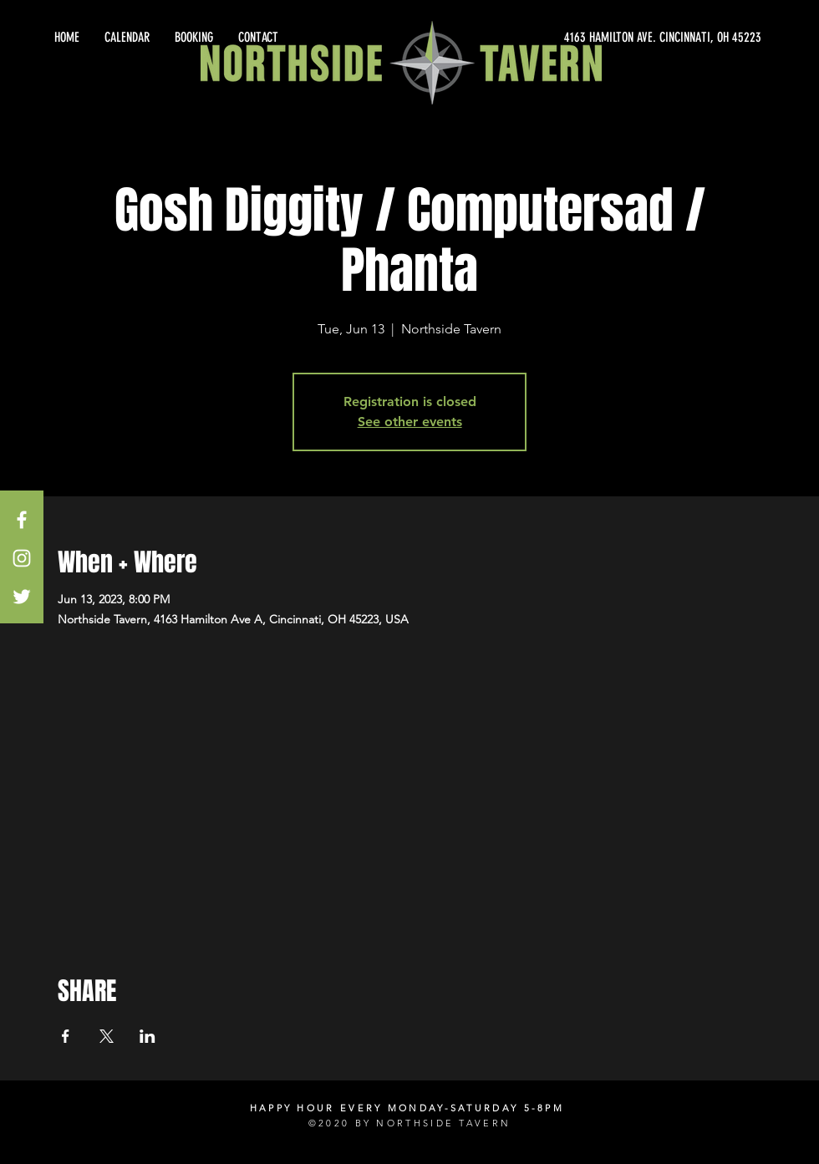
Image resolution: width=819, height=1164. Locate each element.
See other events (410, 422)
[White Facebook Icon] (21, 519)
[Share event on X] (106, 1036)
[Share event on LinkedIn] (147, 1036)
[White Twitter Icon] (21, 596)
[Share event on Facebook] (66, 1036)
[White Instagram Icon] (21, 558)
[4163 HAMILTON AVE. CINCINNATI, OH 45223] (610, 37)
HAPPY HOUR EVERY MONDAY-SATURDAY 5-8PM (407, 1108)
